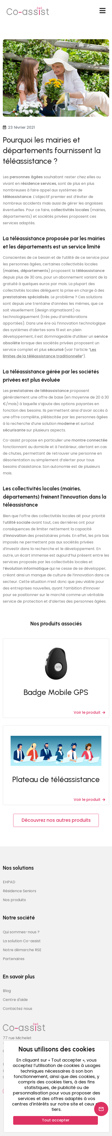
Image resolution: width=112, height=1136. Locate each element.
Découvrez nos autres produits (56, 820)
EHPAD (9, 882)
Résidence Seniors (19, 891)
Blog (7, 990)
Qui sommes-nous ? (21, 932)
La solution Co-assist (22, 941)
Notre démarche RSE (22, 950)
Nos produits (14, 900)
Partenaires (13, 959)
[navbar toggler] (102, 11)
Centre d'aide (15, 999)
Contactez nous (17, 1008)
